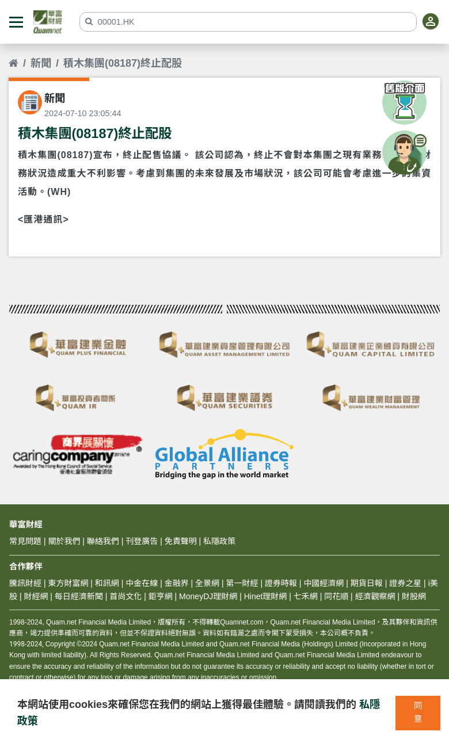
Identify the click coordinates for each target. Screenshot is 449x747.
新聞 (41, 63)
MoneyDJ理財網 (208, 596)
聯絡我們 (103, 541)
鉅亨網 (161, 596)
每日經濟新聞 (79, 596)
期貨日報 (367, 583)
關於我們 (64, 541)
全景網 (207, 583)
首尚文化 (125, 596)
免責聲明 (181, 541)
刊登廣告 (141, 541)
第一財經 (242, 583)
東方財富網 (68, 583)
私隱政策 (219, 541)
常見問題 (25, 541)
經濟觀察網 (375, 596)
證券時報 (281, 583)
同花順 (336, 596)
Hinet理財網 (265, 596)
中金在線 (141, 583)
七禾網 (306, 596)
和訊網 (107, 583)
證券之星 (404, 583)
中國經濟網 (323, 583)
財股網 (414, 596)
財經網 (36, 596)
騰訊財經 (25, 583)
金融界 (177, 583)
